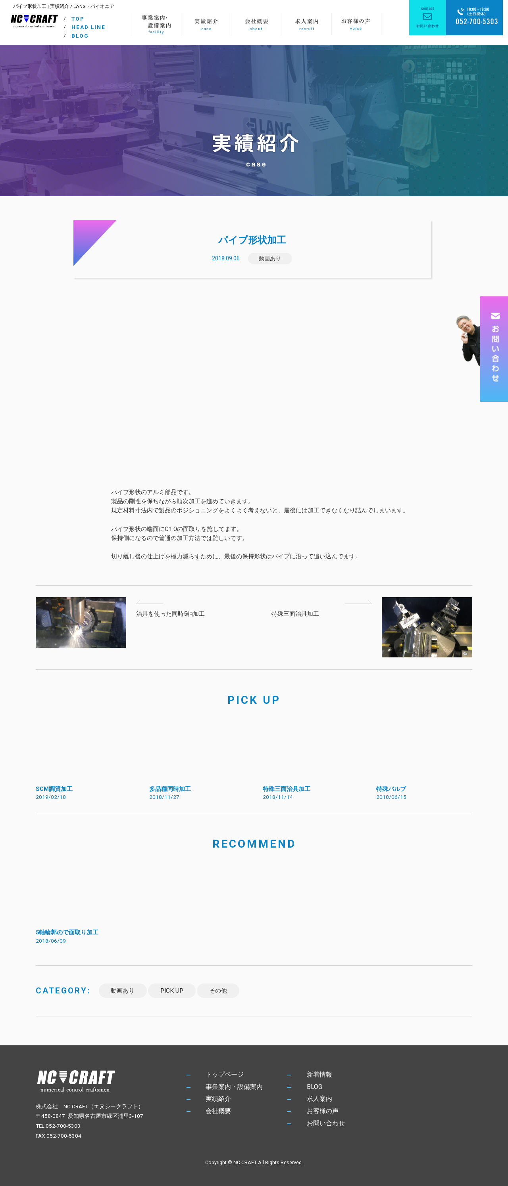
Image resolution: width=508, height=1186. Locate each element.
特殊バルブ (391, 789)
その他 (218, 990)
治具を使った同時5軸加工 (170, 613)
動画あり (270, 258)
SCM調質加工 (54, 789)
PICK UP (171, 990)
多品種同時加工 (170, 789)
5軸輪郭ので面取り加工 (67, 932)
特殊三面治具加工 (295, 613)
